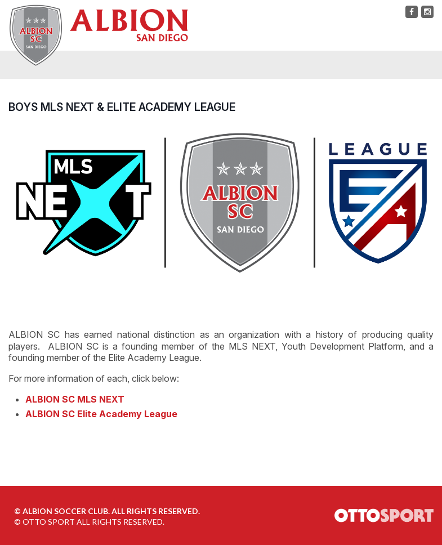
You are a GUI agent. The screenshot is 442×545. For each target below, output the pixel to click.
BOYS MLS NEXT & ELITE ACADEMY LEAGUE (121, 107)
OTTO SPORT (49, 521)
